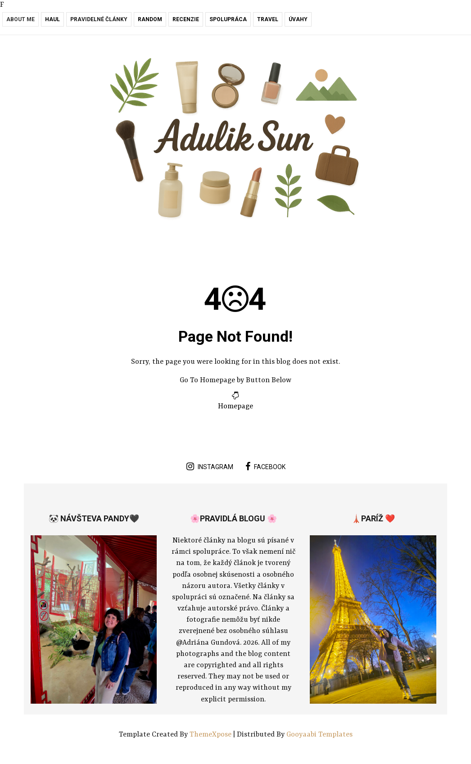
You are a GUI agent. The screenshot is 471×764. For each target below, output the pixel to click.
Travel (267, 19)
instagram (209, 466)
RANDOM (150, 19)
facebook (265, 466)
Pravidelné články (98, 19)
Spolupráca (228, 19)
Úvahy (298, 19)
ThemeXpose (211, 735)
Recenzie (185, 19)
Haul (52, 19)
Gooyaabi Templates (319, 735)
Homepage (235, 406)
